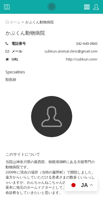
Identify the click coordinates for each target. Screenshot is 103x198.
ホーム (13, 22)
